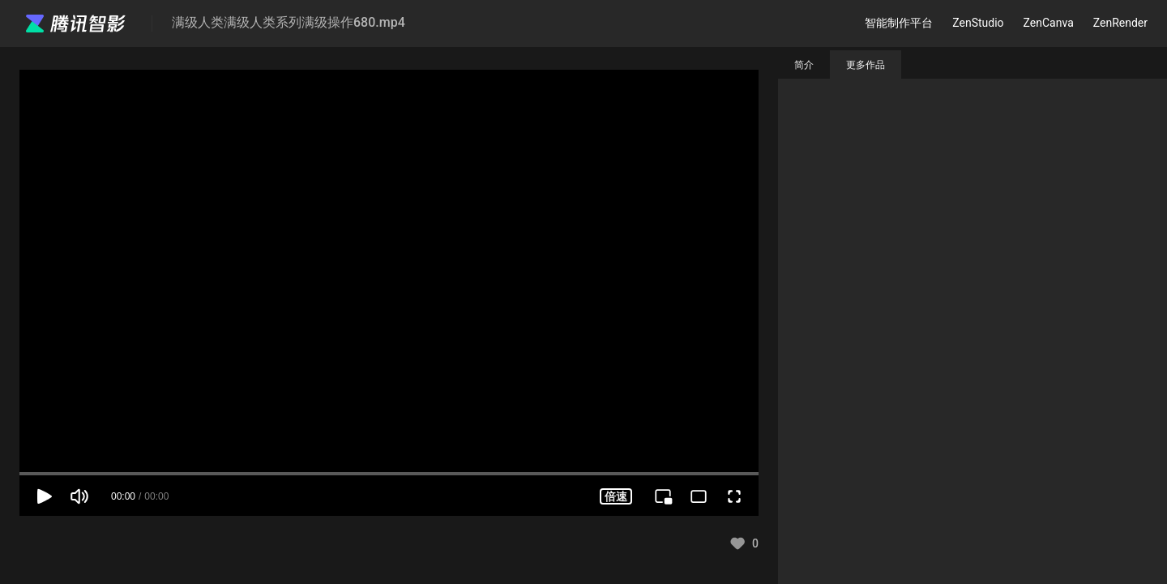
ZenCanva (1049, 22)
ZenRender (1120, 22)
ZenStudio (977, 22)
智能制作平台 (899, 22)
